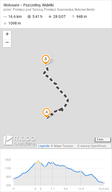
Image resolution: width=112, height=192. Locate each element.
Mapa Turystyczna (66, 146)
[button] (7, 35)
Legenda (43, 146)
